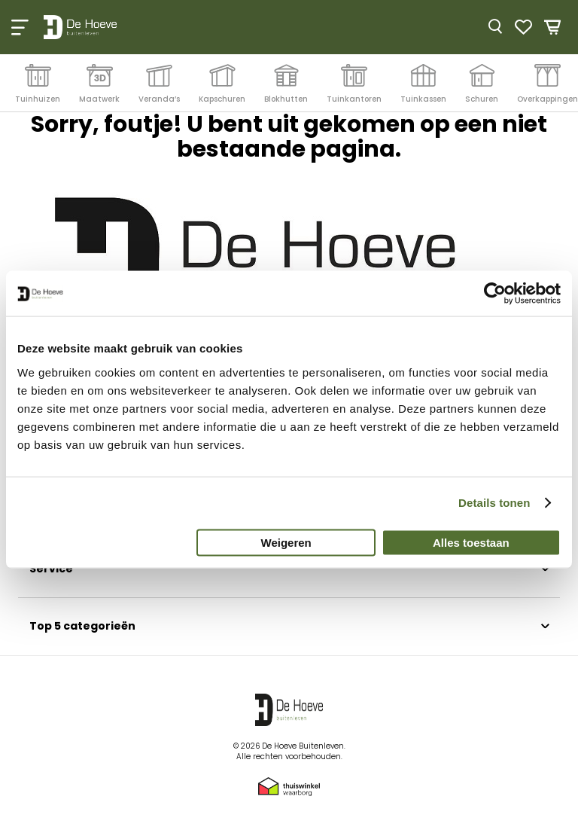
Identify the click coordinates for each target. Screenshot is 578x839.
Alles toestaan (471, 541)
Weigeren (286, 541)
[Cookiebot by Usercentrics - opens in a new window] (495, 293)
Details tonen (494, 502)
